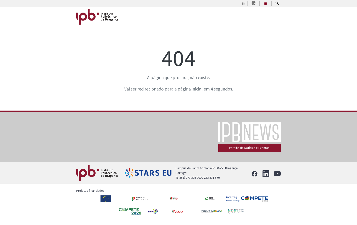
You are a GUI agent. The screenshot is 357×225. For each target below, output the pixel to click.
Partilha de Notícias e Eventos (249, 148)
